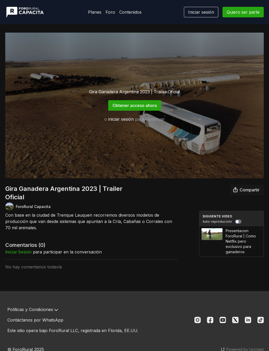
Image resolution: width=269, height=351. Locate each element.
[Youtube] (223, 320)
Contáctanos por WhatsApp (35, 320)
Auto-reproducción (222, 222)
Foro (110, 12)
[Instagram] (197, 320)
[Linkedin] (248, 320)
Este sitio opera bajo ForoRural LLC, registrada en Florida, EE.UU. (72, 330)
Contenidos (130, 12)
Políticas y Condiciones (32, 309)
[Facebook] (210, 320)
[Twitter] (235, 320)
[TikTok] (260, 320)
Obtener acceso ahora (134, 105)
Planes (94, 12)
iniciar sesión (121, 119)
